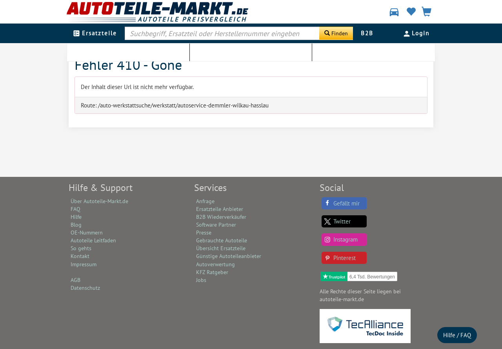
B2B (367, 33)
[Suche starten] (336, 33)
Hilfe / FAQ (457, 335)
